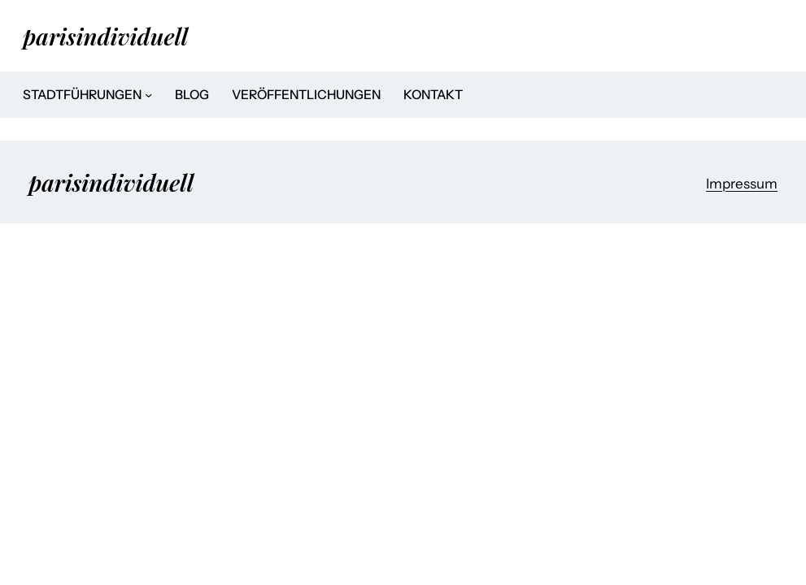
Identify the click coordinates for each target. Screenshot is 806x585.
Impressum (742, 184)
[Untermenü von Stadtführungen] (148, 94)
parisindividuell (105, 35)
